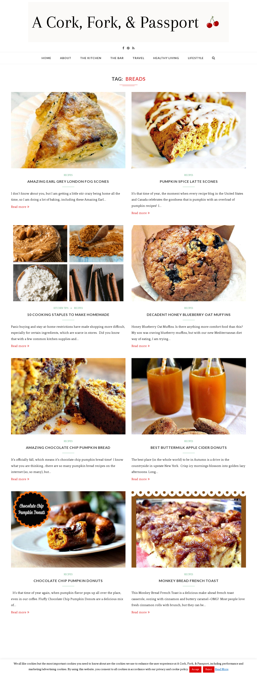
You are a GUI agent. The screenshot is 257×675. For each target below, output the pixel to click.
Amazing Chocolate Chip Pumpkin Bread (68, 448)
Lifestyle (196, 58)
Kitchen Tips (61, 308)
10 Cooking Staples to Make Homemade (68, 315)
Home (46, 58)
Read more (20, 207)
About (65, 58)
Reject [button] (208, 669)
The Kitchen (90, 58)
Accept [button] (195, 669)
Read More (221, 669)
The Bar (117, 58)
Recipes (68, 175)
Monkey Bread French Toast (189, 581)
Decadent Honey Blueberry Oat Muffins (188, 315)
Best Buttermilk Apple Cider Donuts (188, 448)
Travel (138, 58)
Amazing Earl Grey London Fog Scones (68, 181)
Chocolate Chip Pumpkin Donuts (68, 581)
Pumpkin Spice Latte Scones (188, 181)
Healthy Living (166, 58)
